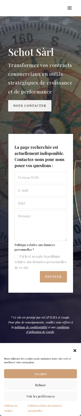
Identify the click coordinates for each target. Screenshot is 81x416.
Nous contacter (29, 106)
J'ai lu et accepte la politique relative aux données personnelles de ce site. (41, 261)
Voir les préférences (41, 396)
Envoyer (54, 277)
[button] (75, 351)
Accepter (40, 374)
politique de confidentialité (30, 327)
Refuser (40, 385)
